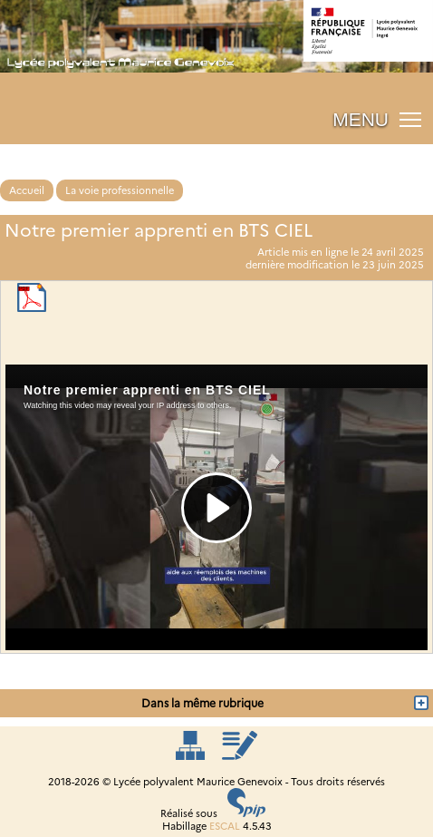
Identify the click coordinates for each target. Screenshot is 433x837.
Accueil (26, 190)
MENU (360, 119)
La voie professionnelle (119, 190)
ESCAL (224, 826)
